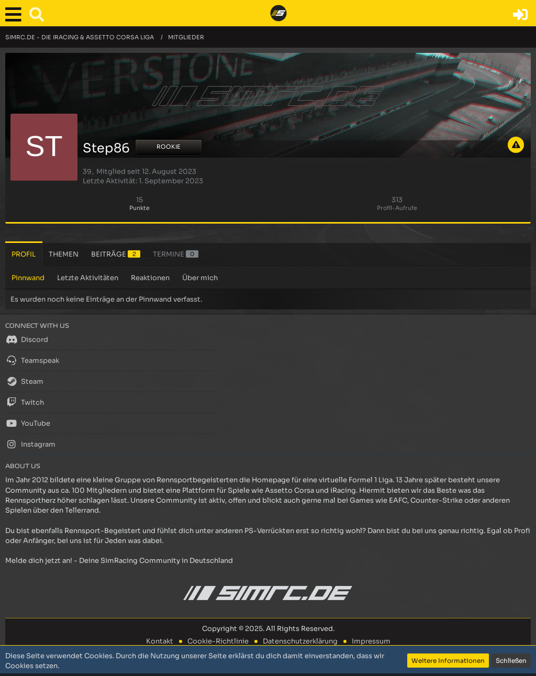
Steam (24, 381)
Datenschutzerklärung (300, 641)
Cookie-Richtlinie (218, 641)
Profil (24, 254)
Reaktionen (150, 277)
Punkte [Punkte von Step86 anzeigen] (139, 208)
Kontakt (159, 641)
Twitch (24, 402)
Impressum (371, 641)
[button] (15, 14)
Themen (64, 254)
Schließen (511, 660)
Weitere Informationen (448, 660)
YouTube (27, 423)
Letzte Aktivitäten (87, 277)
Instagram (30, 444)
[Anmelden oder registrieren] (520, 14)
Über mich (200, 277)
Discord (26, 339)
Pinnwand (28, 277)
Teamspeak (32, 360)
